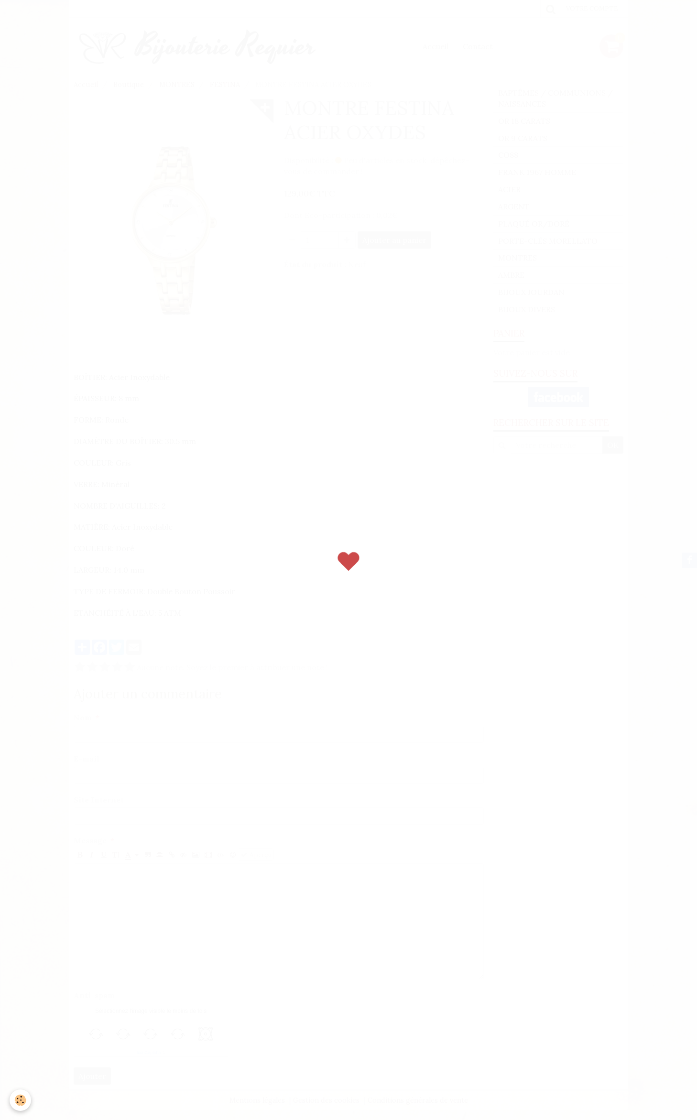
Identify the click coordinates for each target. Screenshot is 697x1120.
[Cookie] (20, 1100)
